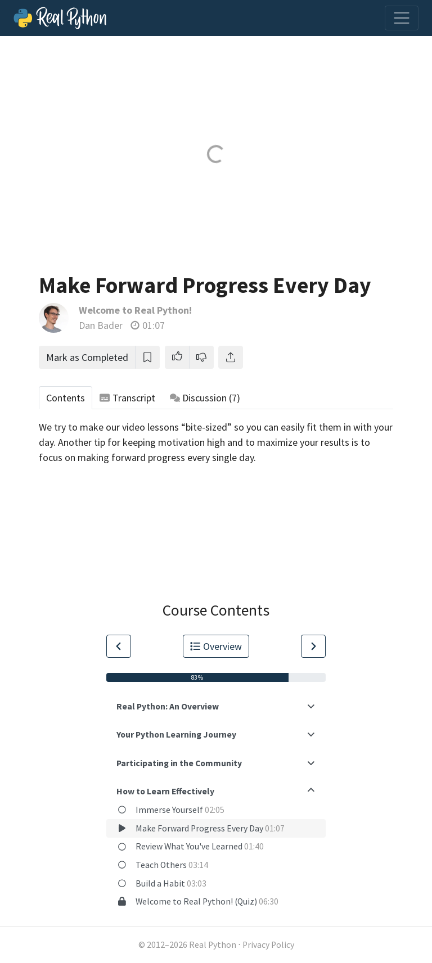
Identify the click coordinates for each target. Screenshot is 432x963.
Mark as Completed (87, 357)
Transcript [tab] (127, 397)
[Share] (230, 357)
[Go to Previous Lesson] (118, 646)
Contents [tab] (65, 397)
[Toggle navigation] (401, 18)
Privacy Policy (268, 944)
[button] (177, 357)
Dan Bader (101, 325)
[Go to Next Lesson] (313, 646)
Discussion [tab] (205, 397)
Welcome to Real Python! (135, 310)
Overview (216, 646)
